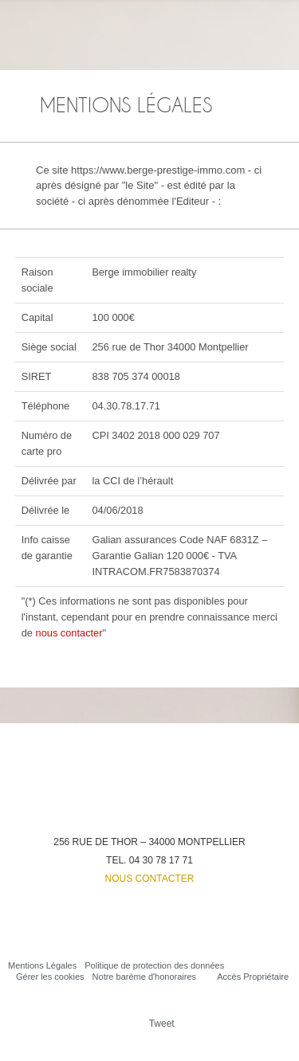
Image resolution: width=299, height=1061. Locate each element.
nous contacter (69, 633)
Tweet (162, 1023)
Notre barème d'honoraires (144, 976)
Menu (278, 20)
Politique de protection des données (154, 965)
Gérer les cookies (50, 976)
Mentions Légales (42, 965)
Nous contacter (150, 878)
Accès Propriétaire (253, 976)
